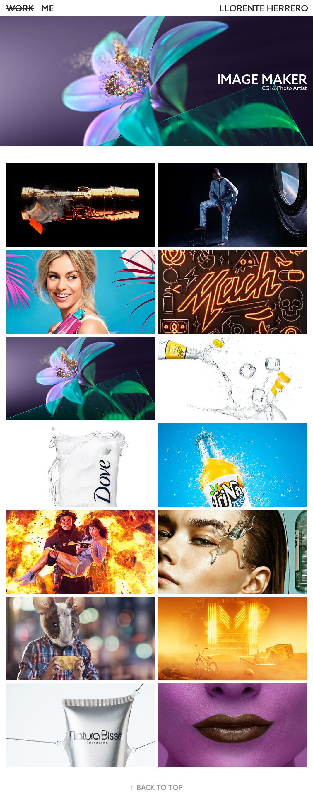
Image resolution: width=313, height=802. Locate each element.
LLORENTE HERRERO (264, 8)
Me (47, 8)
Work (20, 8)
